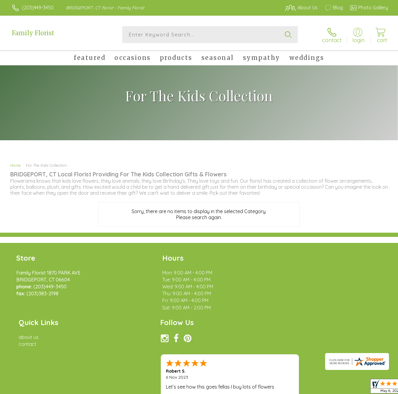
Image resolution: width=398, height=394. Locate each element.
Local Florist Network (335, 387)
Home (15, 165)
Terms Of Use (256, 387)
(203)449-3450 (38, 8)
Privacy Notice (291, 387)
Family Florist (33, 33)
